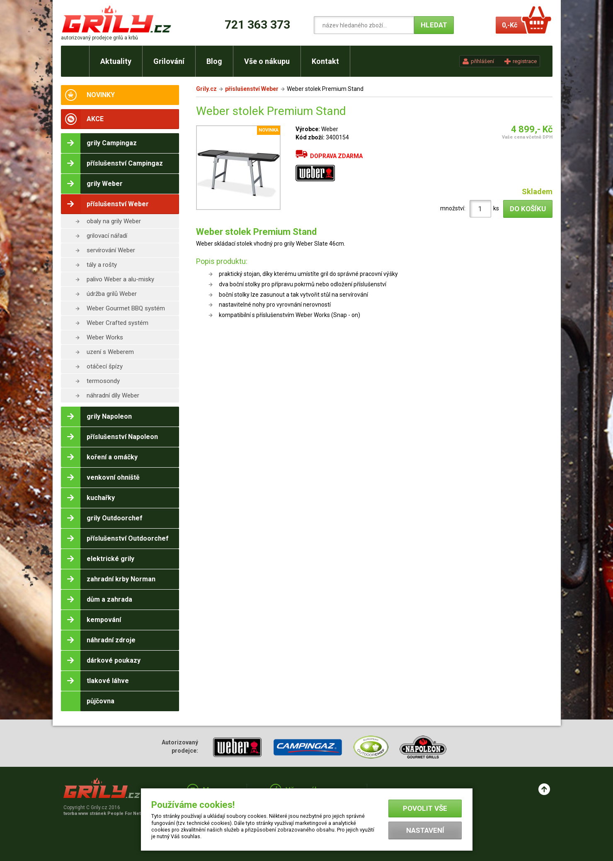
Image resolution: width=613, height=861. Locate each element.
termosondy (103, 381)
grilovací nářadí (107, 235)
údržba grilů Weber (112, 294)
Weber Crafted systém (117, 323)
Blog (214, 61)
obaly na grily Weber (114, 221)
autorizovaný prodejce (99, 38)
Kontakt (325, 61)
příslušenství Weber (252, 88)
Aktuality (115, 61)
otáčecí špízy (105, 366)
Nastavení (425, 830)
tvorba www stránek (106, 813)
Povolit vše (425, 808)
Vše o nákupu (267, 61)
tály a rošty (102, 264)
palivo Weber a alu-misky (120, 279)
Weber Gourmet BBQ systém (126, 308)
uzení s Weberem (110, 352)
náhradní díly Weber (113, 395)
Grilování (168, 61)
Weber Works (105, 337)
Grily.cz (206, 88)
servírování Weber (111, 250)
